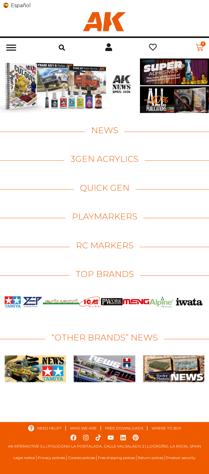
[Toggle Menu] (11, 47)
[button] (62, 47)
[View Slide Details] (69, 86)
